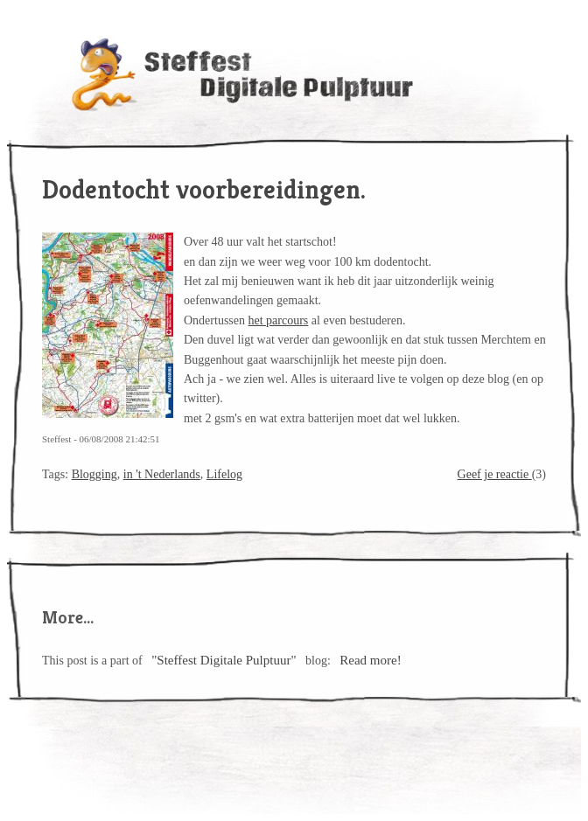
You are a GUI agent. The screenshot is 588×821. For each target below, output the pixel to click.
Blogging (94, 474)
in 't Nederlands (161, 474)
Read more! (370, 660)
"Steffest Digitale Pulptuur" (223, 660)
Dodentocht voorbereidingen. (204, 189)
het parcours (278, 320)
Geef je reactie (495, 474)
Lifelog (224, 474)
